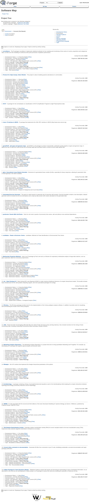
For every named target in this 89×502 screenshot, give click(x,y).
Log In (81, 2)
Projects (74, 6)
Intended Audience (61, 34)
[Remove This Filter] (23, 22)
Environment (8, 31)
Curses (7, 33)
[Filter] (29, 57)
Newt (6, 35)
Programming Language (62, 41)
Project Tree (5, 14)
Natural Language (61, 38)
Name (57, 37)
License (58, 36)
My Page (45, 6)
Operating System (61, 39)
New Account (86, 2)
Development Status (61, 32)
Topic (57, 42)
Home (15, 6)
